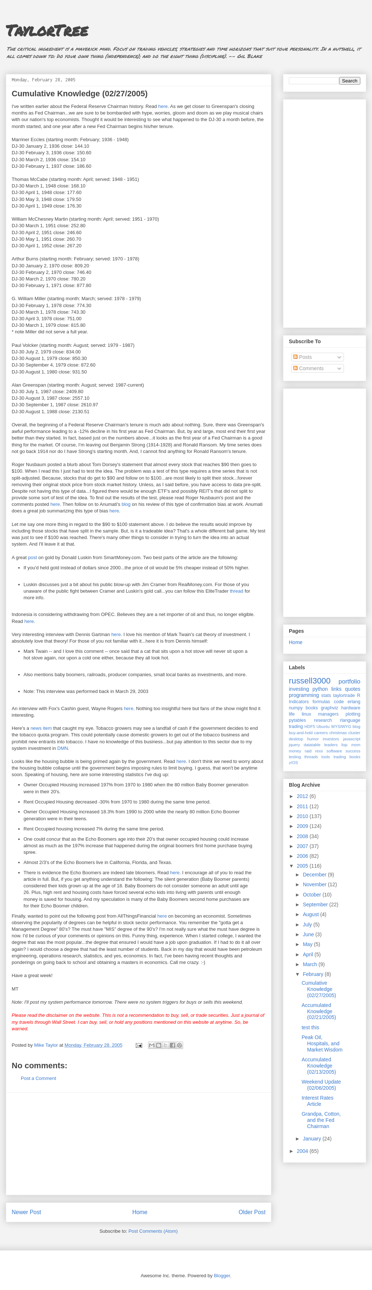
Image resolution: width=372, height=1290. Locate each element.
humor (313, 739)
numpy (296, 707)
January (312, 1139)
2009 (303, 826)
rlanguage (350, 720)
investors (331, 739)
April (308, 954)
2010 (303, 816)
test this (310, 1027)
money (295, 751)
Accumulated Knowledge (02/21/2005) (319, 1011)
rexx (319, 751)
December (315, 875)
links (336, 689)
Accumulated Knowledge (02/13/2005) (319, 1066)
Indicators (299, 701)
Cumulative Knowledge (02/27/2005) (319, 989)
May (308, 944)
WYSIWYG (341, 726)
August (311, 914)
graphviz (329, 707)
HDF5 (310, 726)
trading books (346, 757)
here (163, 106)
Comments (308, 368)
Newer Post (26, 1212)
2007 (303, 846)
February (314, 974)
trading (296, 726)
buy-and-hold (301, 733)
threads (311, 757)
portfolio (349, 681)
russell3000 (310, 680)
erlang (354, 701)
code (339, 701)
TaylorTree (47, 30)
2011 (303, 806)
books (312, 707)
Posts (302, 357)
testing (295, 757)
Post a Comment (38, 1078)
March (310, 964)
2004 (303, 1151)
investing (299, 689)
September (316, 904)
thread (236, 591)
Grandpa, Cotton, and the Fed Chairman (321, 1120)
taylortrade (344, 695)
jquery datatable (305, 745)
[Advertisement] (138, 1143)
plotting (352, 714)
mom (355, 745)
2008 (303, 836)
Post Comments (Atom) (153, 1231)
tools (325, 757)
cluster (354, 733)
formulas (321, 701)
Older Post (252, 1212)
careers (321, 733)
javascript (351, 739)
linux (306, 714)
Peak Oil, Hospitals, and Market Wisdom (322, 1043)
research (323, 720)
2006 (303, 856)
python (320, 689)
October (312, 895)
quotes (352, 689)
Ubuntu (323, 726)
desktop (296, 739)
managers (328, 714)
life (292, 714)
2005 (303, 866)
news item (41, 728)
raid (308, 751)
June (309, 934)
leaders (331, 745)
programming (304, 695)
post (32, 557)
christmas (338, 733)
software (334, 751)
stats (326, 695)
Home (140, 1212)
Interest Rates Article (317, 1101)
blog (126, 504)
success (353, 751)
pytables (297, 720)
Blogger (222, 1275)
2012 (303, 796)
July (308, 924)
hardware (351, 707)
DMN (62, 748)
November (315, 884)
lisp (344, 745)
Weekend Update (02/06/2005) (321, 1085)
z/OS (293, 762)
